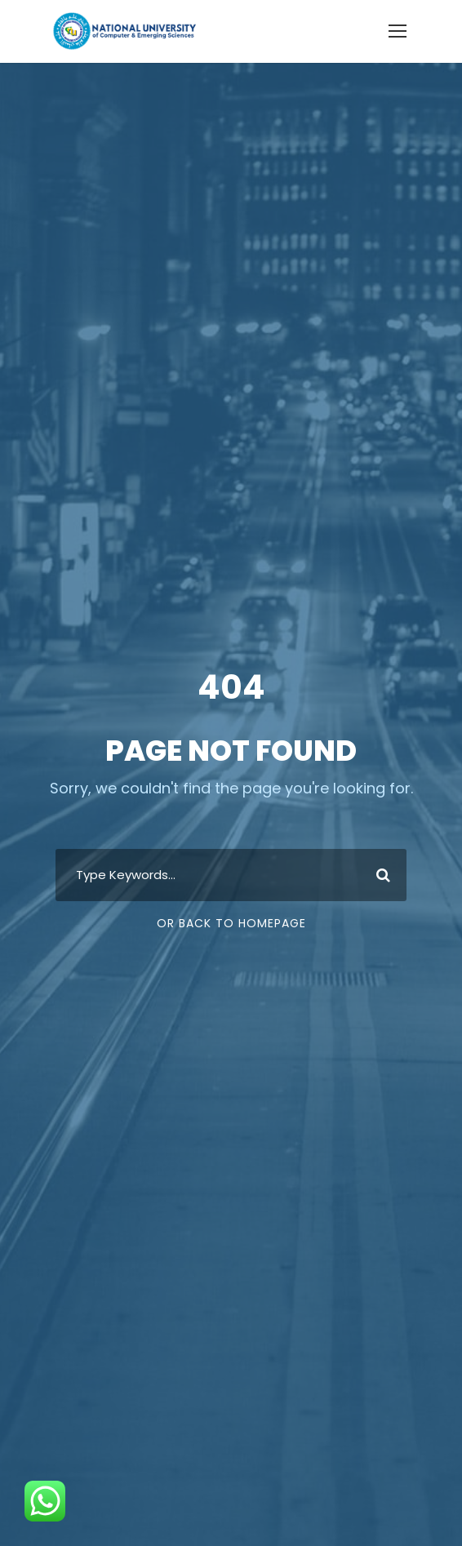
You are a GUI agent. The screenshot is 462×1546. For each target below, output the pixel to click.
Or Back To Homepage (231, 923)
